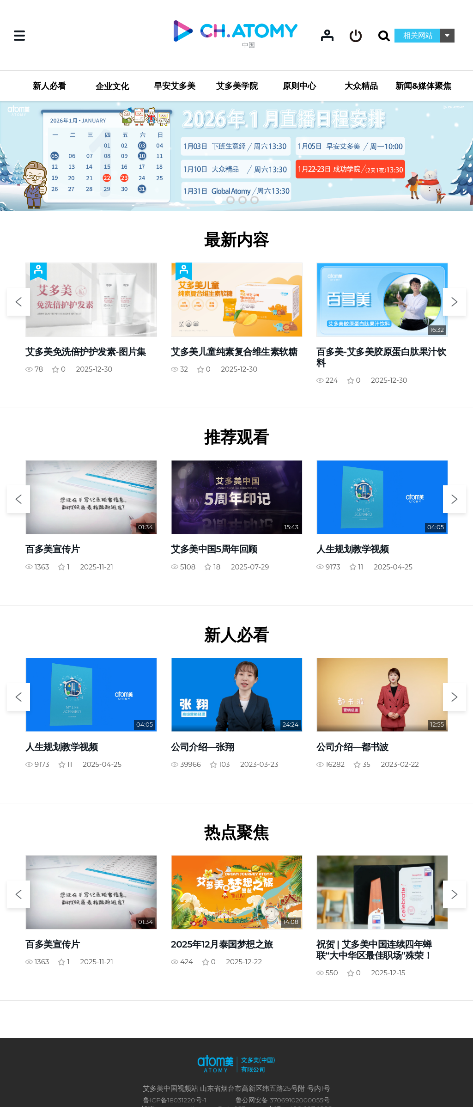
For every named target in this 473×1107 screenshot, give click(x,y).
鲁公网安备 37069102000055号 (283, 1100)
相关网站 (418, 35)
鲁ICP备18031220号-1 (174, 1100)
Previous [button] (18, 302)
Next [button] (454, 302)
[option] (236, 155)
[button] (218, 200)
